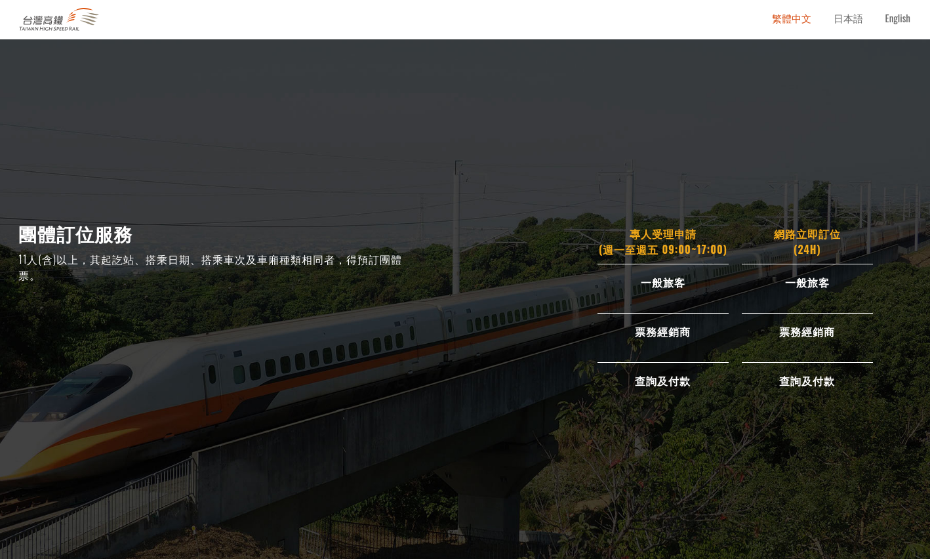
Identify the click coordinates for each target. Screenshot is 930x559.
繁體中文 (791, 17)
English (897, 17)
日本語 (848, 17)
